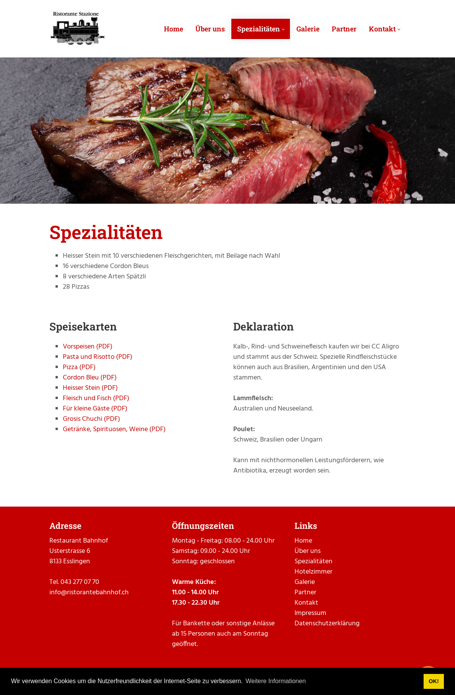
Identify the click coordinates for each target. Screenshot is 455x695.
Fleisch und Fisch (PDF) (96, 398)
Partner (305, 592)
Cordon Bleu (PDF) (90, 377)
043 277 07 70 (80, 582)
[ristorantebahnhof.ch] (77, 28)
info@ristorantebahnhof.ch (89, 592)
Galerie (305, 582)
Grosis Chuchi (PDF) (91, 419)
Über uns (308, 551)
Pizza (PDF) (79, 367)
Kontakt (306, 602)
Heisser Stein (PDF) (90, 388)
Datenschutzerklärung (327, 623)
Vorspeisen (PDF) (88, 346)
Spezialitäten (313, 561)
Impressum (310, 613)
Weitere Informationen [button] (276, 681)
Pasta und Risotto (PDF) (98, 357)
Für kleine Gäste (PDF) (95, 408)
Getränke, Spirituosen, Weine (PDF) (114, 429)
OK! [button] (434, 681)
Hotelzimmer (313, 571)
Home (303, 540)
